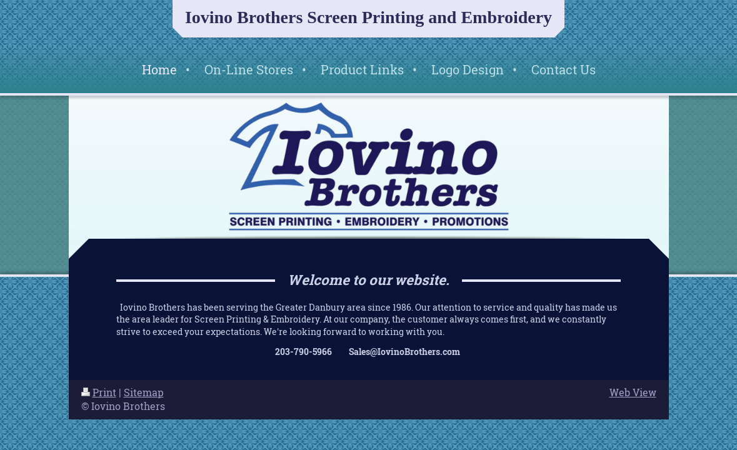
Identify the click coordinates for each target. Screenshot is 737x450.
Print (98, 392)
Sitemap (144, 392)
